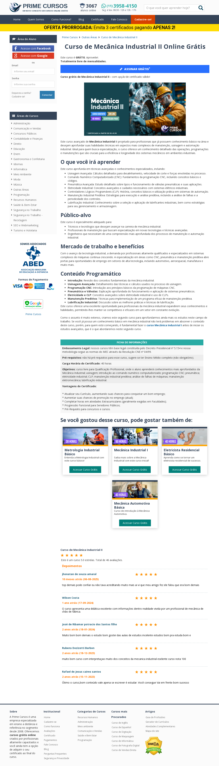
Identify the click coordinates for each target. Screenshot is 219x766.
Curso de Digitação (121, 731)
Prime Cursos (33, 314)
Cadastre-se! (143, 19)
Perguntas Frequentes (55, 753)
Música (17, 184)
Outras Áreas (21, 189)
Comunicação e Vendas (27, 128)
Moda (16, 179)
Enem (16, 154)
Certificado (97, 19)
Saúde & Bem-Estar (25, 205)
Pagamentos (50, 740)
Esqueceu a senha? (21, 92)
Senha (15, 78)
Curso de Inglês (120, 722)
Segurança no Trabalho (27, 210)
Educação (19, 149)
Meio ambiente (85, 726)
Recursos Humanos (24, 200)
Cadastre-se (50, 721)
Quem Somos (36, 19)
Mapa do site (152, 731)
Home (17, 19)
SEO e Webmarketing (25, 225)
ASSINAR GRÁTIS (135, 69)
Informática (20, 169)
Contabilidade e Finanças (28, 138)
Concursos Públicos (24, 133)
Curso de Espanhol (121, 727)
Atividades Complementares (160, 726)
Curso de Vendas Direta (124, 750)
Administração (21, 123)
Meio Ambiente (22, 174)
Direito (17, 143)
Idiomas (18, 164)
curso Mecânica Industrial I (164, 325)
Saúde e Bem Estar (87, 735)
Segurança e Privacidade (56, 758)
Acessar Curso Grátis (85, 469)
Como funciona (52, 726)
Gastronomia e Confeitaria (29, 159)
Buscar (200, 7)
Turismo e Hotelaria (25, 230)
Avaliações (49, 731)
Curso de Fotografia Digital (125, 745)
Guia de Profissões (155, 717)
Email (15, 65)
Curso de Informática (122, 741)
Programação (21, 194)
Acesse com (36, 48)
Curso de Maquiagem (123, 736)
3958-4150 (122, 5)
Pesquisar (144, 4)
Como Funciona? (61, 19)
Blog (81, 19)
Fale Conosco (119, 19)
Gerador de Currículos (157, 721)
